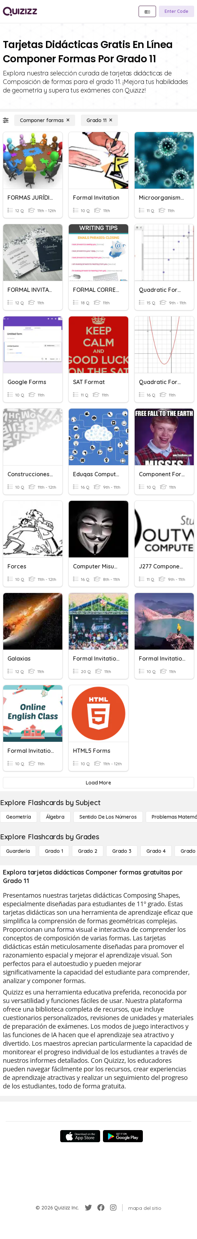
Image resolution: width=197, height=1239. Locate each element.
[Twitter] (88, 1207)
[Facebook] (100, 1207)
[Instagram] (113, 1207)
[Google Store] (123, 1136)
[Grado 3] (122, 851)
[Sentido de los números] (108, 817)
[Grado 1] (54, 851)
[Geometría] (18, 817)
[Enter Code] (176, 11)
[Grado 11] (99, 120)
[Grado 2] (87, 851)
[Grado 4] (156, 851)
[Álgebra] (55, 817)
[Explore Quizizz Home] (20, 11)
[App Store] (80, 1136)
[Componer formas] (44, 120)
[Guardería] (18, 851)
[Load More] (98, 782)
